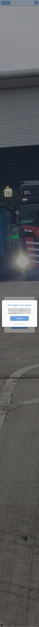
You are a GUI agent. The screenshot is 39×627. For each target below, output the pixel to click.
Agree (19, 318)
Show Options (19, 324)
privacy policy (26, 313)
